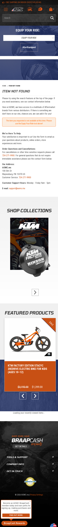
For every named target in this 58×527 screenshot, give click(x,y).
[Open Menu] (5, 10)
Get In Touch (30, 471)
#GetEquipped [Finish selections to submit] (29, 47)
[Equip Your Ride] (29, 38)
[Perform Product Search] (52, 18)
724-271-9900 (8, 155)
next (34, 292)
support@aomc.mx (17, 188)
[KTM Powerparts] (29, 244)
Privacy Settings (36, 495)
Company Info (30, 464)
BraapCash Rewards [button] (14, 523)
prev (23, 396)
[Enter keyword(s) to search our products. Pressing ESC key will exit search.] (25, 18)
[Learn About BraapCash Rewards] (27, 442)
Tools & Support (30, 457)
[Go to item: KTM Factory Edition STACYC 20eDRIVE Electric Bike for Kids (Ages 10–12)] (30, 354)
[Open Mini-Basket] (52, 9)
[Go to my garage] (30, 9)
